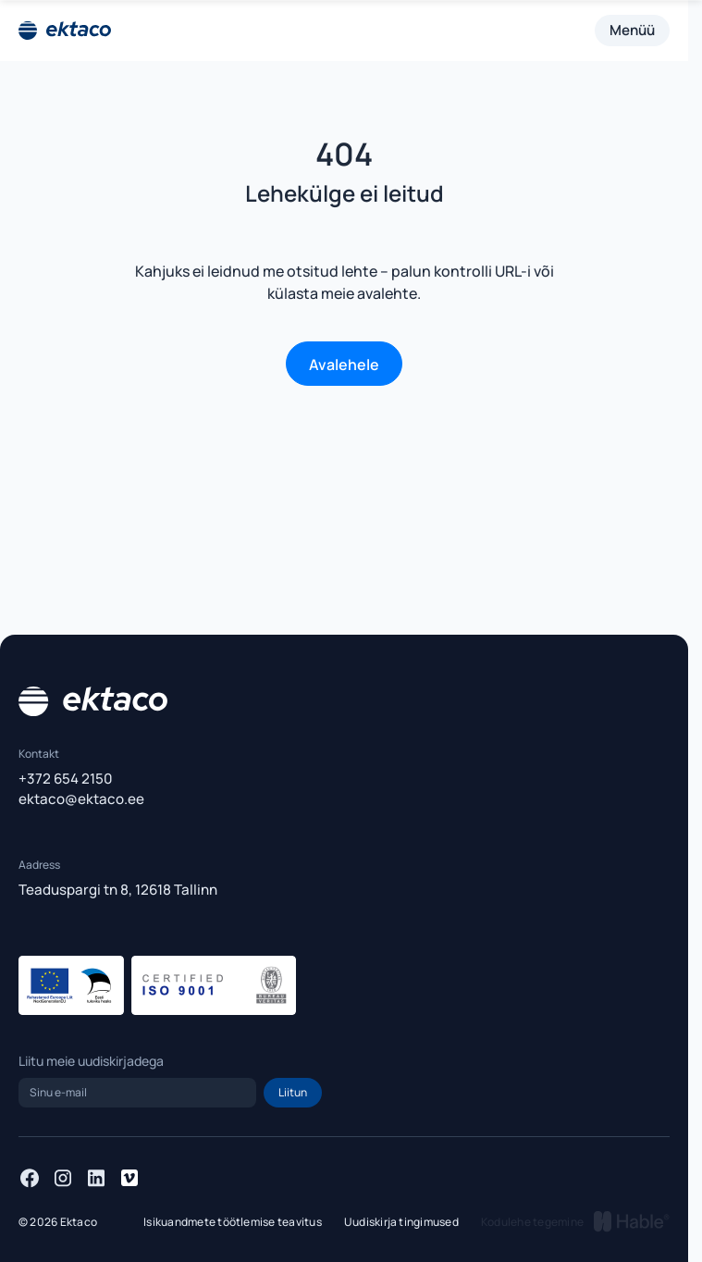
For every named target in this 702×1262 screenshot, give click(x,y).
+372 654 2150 (65, 778)
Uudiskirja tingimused (401, 1222)
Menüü (632, 30)
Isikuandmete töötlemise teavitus (232, 1222)
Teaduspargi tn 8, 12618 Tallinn (117, 889)
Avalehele (344, 364)
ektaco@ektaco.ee (81, 799)
